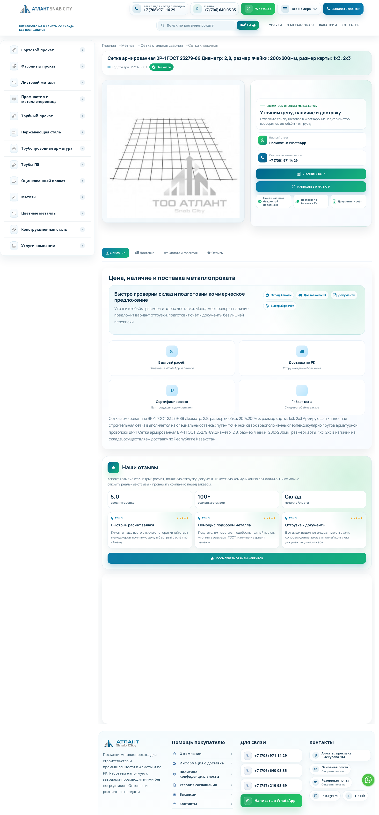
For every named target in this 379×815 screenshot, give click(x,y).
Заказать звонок (343, 9)
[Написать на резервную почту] (330, 783)
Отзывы (226, 253)
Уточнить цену (311, 173)
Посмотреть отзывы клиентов (237, 559)
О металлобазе (301, 25)
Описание (117, 253)
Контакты (351, 25)
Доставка (149, 253)
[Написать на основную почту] (330, 770)
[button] (299, 9)
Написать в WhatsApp (311, 187)
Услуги (275, 25)
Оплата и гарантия (188, 253)
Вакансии (328, 25)
